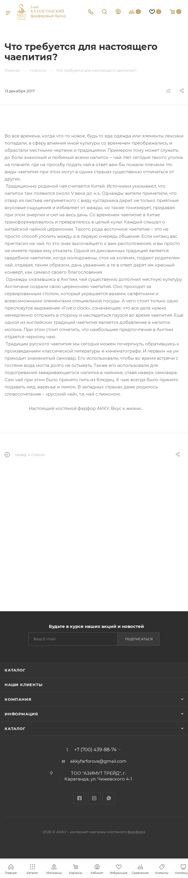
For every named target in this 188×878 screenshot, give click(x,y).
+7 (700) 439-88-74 (95, 749)
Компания (18, 699)
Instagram (94, 798)
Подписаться (139, 639)
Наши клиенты (24, 684)
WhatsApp (109, 798)
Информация (21, 714)
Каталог (15, 670)
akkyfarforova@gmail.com (98, 761)
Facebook (79, 798)
